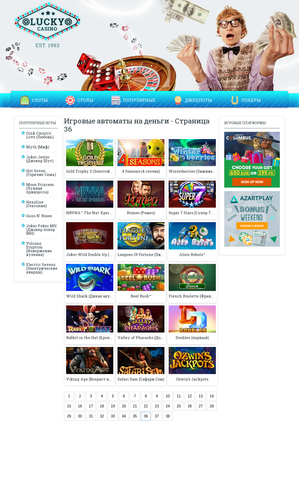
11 (179, 396)
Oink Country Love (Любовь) (39, 135)
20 (124, 406)
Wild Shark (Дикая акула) (89, 296)
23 (157, 406)
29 (69, 416)
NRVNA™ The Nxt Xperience (89, 212)
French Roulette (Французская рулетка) (192, 296)
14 (212, 396)
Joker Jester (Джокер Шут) (39, 158)
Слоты (40, 100)
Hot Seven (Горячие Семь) (41, 172)
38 (168, 416)
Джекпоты (198, 100)
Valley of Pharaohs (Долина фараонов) (140, 337)
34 (124, 416)
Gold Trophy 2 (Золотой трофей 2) (89, 171)
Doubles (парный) (192, 337)
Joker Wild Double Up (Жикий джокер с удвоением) (89, 254)
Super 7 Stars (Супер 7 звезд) (192, 212)
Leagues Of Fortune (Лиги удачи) (140, 254)
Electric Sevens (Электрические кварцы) (41, 268)
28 (212, 406)
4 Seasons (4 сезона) (141, 171)
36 (146, 416)
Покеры (251, 100)
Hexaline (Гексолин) (36, 204)
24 (168, 406)
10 (168, 396)
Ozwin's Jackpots (192, 379)
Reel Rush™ (141, 296)
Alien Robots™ (192, 254)
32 (102, 416)
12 (190, 396)
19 (113, 406)
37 (157, 416)
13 (201, 396)
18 (102, 406)
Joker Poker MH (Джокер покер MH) (41, 229)
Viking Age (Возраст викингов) (89, 379)
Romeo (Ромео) (141, 212)
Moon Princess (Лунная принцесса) (40, 188)
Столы (85, 100)
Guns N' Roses (39, 215)
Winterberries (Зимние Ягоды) (192, 171)
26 (190, 406)
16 (80, 406)
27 (201, 406)
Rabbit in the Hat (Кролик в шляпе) (89, 337)
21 (135, 406)
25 (179, 406)
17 (91, 406)
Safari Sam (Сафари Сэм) (140, 379)
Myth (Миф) (37, 146)
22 (146, 406)
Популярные (139, 100)
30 (80, 416)
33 (113, 416)
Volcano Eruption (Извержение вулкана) (39, 249)
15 (69, 406)
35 (135, 416)
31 (91, 416)
